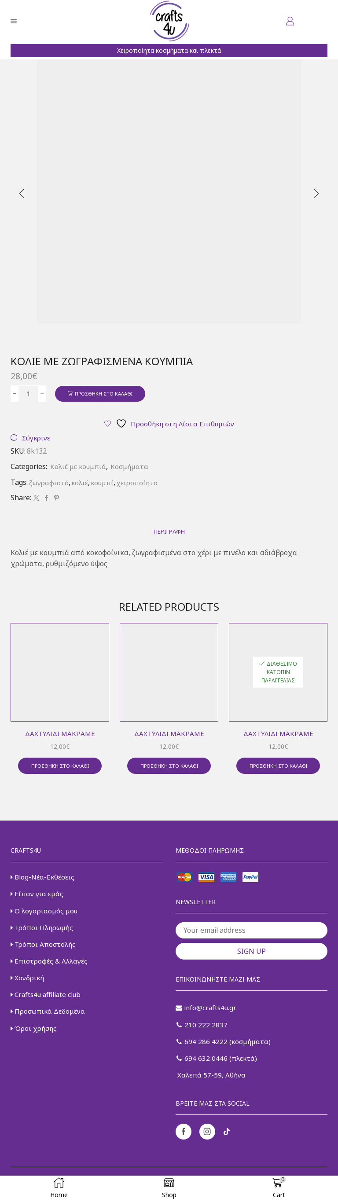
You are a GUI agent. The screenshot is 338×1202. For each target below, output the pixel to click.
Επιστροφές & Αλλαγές (50, 968)
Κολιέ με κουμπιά (79, 468)
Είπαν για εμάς (38, 898)
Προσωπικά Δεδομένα (50, 1020)
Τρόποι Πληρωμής (44, 933)
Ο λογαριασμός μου (45, 915)
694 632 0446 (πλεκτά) (217, 1065)
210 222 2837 (202, 1029)
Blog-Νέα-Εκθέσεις (43, 880)
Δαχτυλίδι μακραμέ (60, 735)
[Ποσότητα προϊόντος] (28, 393)
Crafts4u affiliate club (48, 1003)
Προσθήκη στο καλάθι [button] (60, 768)
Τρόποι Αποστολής (44, 950)
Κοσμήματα (133, 468)
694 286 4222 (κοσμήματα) (224, 1047)
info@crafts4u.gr (207, 1012)
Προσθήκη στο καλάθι (107, 393)
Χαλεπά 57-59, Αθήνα (211, 1082)
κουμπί (105, 483)
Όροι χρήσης (35, 1037)
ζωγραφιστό (49, 483)
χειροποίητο (141, 483)
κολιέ (81, 483)
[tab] (169, 533)
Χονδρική (28, 985)
